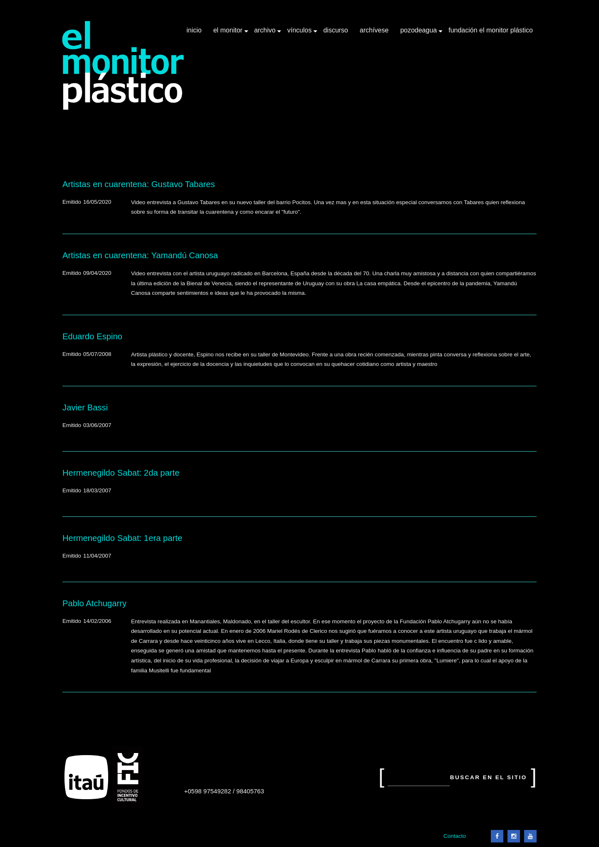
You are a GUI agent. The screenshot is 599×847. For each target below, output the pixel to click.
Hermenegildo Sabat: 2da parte (120, 472)
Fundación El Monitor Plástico (490, 30)
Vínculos (300, 33)
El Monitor (228, 33)
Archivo (265, 33)
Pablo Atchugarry (94, 603)
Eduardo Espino (92, 336)
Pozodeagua (419, 33)
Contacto (454, 836)
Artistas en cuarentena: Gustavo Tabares (138, 184)
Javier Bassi (85, 407)
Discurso (335, 30)
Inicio (193, 30)
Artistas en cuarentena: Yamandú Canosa (140, 255)
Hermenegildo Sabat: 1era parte (122, 538)
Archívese (374, 30)
